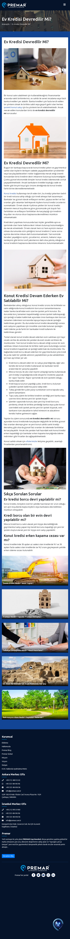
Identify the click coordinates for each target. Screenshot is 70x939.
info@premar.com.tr (11, 791)
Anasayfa (5, 24)
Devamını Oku (8, 856)
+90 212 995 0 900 (11, 810)
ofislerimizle (31, 441)
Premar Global (7, 754)
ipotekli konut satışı (13, 107)
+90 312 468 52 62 (11, 780)
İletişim (4, 765)
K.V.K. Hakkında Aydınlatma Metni (14, 769)
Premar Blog (6, 750)
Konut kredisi (10, 193)
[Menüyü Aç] (64, 5)
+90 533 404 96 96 (11, 784)
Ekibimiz (5, 743)
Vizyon (4, 761)
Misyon (4, 758)
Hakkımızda (6, 747)
